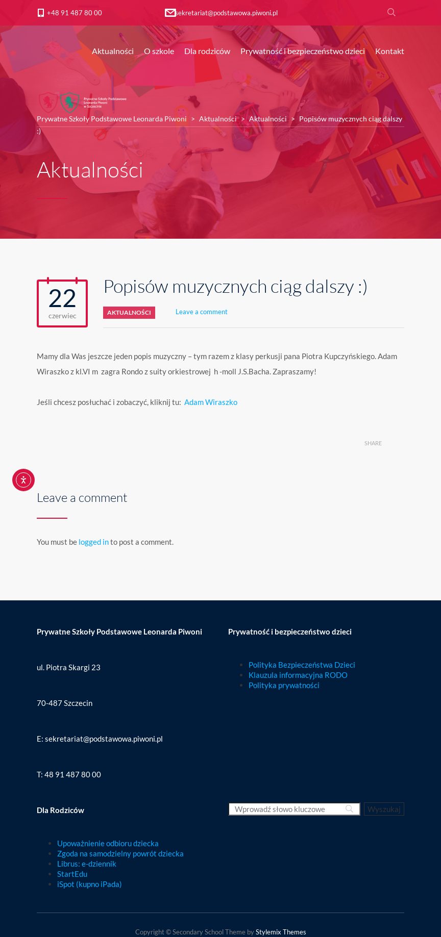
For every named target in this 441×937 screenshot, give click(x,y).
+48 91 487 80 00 (74, 13)
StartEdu (72, 873)
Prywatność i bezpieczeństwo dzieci (302, 51)
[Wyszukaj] (384, 809)
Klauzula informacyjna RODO (298, 674)
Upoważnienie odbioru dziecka (108, 843)
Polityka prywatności (284, 685)
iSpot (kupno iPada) (89, 884)
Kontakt (389, 51)
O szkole (159, 51)
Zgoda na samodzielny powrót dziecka (120, 853)
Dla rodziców (207, 51)
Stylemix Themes (281, 932)
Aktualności (113, 51)
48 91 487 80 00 (72, 774)
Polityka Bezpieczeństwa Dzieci (302, 664)
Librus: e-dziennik (86, 863)
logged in (94, 541)
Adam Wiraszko (210, 402)
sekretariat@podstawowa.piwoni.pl (226, 13)
